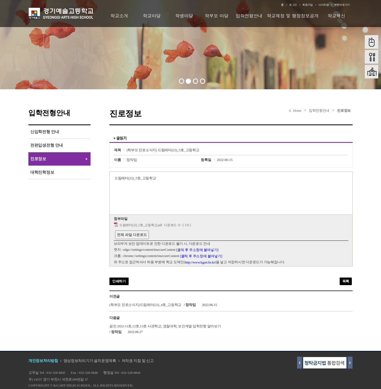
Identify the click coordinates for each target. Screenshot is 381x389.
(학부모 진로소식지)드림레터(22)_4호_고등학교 (145, 305)
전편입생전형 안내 (46, 145)
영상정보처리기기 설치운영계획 (90, 361)
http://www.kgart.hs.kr (200, 262)
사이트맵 (323, 4)
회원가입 (307, 4)
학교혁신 (336, 15)
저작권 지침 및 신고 (138, 361)
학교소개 (119, 15)
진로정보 (344, 110)
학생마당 (184, 15)
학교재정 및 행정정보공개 (293, 15)
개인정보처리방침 (43, 361)
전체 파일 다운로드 (132, 235)
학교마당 (152, 15)
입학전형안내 (249, 15)
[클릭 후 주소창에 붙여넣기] (197, 250)
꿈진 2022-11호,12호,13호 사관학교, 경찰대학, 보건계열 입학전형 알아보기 (165, 326)
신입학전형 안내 (44, 132)
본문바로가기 (342, 4)
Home (297, 110)
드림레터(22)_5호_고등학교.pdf (140, 225)
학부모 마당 (217, 15)
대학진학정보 (42, 172)
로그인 (293, 4)
